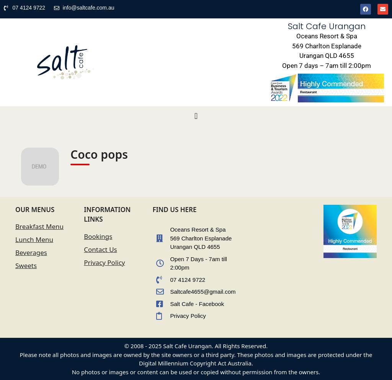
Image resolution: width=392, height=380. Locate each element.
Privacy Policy (104, 262)
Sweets (26, 265)
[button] (195, 116)
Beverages (31, 252)
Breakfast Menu (39, 226)
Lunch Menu (34, 239)
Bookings (98, 236)
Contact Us (100, 249)
